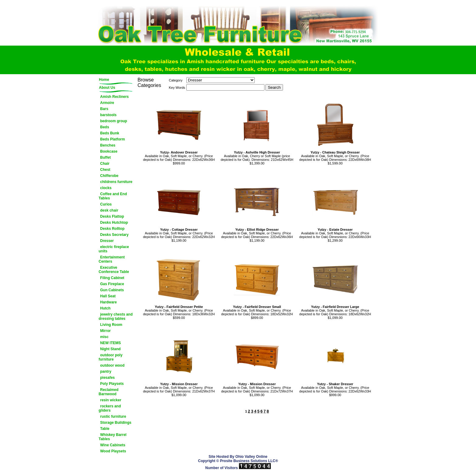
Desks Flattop (112, 216)
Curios (106, 204)
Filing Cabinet (112, 278)
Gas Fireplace (112, 284)
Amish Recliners (114, 97)
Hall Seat (108, 296)
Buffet (105, 157)
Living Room (111, 325)
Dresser (107, 241)
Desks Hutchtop (114, 222)
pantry (106, 371)
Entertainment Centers (112, 259)
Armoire (107, 103)
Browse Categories (149, 82)
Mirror (105, 331)
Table (104, 429)
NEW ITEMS (110, 343)
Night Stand (110, 349)
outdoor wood (112, 365)
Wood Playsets (113, 451)
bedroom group (113, 121)
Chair (105, 163)
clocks (106, 188)
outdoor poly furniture (110, 357)
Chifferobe (109, 176)
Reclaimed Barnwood (109, 392)
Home (104, 80)
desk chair (109, 210)
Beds (104, 127)
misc (104, 337)
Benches (108, 145)
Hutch (105, 308)
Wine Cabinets (113, 445)
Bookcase (109, 151)
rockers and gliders (110, 408)
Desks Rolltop (112, 228)
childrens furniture (116, 182)
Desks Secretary (114, 235)
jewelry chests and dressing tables (116, 316)
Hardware (108, 302)
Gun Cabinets (112, 290)
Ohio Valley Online (251, 456)
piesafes (107, 377)
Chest (105, 170)
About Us (107, 87)
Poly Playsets (112, 384)
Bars (104, 109)
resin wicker (110, 400)
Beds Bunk (109, 133)
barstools (108, 115)
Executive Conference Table (114, 269)
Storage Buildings (116, 422)
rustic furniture (113, 416)
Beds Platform (112, 139)
